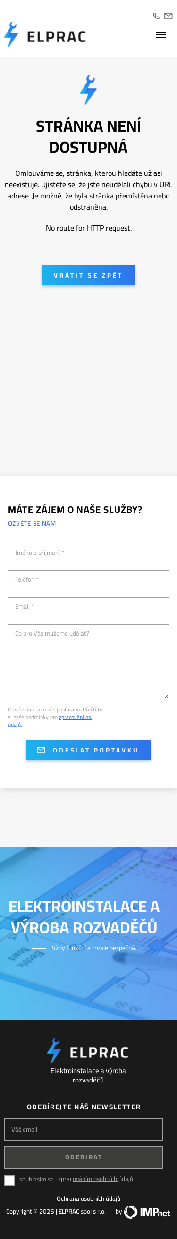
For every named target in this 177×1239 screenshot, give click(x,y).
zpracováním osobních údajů (95, 1179)
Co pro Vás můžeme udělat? (52, 633)
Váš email (24, 1129)
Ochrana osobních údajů (88, 1198)
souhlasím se (36, 1179)
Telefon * (27, 580)
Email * (24, 607)
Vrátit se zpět (88, 275)
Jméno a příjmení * (39, 553)
